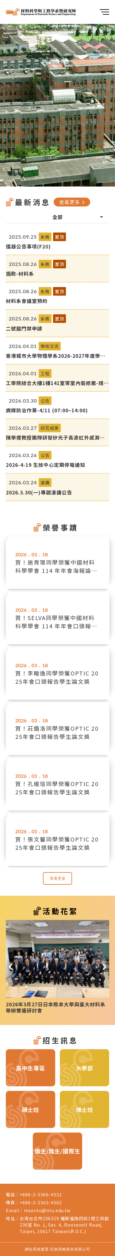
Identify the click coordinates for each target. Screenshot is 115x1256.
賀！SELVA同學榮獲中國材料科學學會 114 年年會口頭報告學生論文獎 (56, 622)
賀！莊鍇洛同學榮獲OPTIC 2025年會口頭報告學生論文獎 (57, 732)
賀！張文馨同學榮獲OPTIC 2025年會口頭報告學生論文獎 (57, 843)
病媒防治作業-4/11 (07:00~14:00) (47, 410)
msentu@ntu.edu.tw (47, 1210)
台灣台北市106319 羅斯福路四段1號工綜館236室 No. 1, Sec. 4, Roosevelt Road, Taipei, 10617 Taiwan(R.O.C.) (64, 1224)
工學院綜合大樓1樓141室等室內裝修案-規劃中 (57, 383)
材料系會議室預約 (27, 301)
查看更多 (72, 202)
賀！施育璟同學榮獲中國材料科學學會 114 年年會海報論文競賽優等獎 (56, 566)
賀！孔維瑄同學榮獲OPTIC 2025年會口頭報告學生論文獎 (57, 788)
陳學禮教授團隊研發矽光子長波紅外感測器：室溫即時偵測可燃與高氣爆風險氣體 (53, 437)
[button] (10, 965)
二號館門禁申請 (24, 328)
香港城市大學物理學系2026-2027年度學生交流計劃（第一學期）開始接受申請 (55, 355)
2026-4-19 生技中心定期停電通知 (45, 464)
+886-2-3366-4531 (41, 1194)
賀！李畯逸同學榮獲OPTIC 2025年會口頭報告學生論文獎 (57, 677)
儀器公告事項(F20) (28, 246)
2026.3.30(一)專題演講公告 (39, 492)
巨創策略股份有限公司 (70, 1249)
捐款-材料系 (20, 273)
